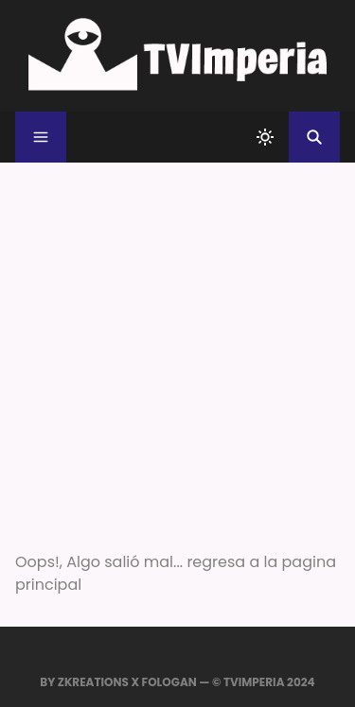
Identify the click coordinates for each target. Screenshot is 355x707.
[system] (265, 137)
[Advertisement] (177, 349)
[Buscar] (314, 137)
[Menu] (40, 137)
